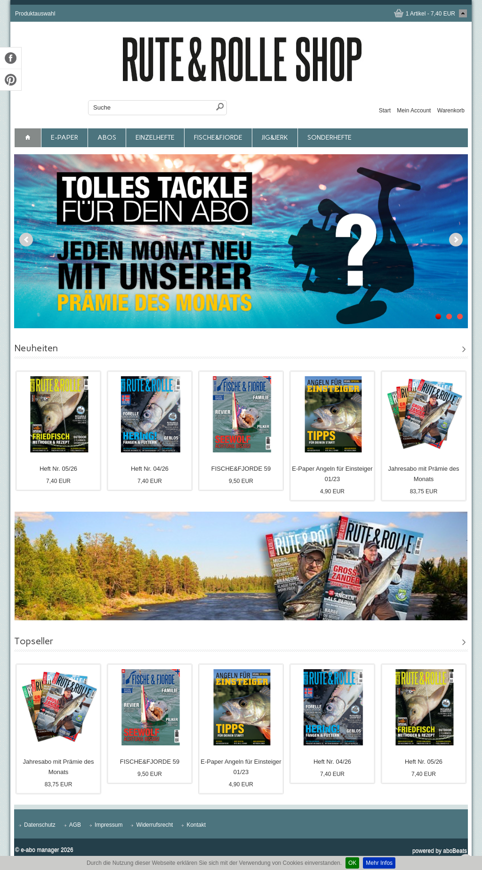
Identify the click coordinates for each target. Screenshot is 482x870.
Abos (106, 138)
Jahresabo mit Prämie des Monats (423, 473)
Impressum (108, 825)
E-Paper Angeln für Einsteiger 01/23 (332, 473)
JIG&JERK (275, 138)
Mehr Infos (379, 863)
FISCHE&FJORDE (218, 138)
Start (385, 110)
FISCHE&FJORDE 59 (241, 468)
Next (456, 239)
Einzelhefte (155, 138)
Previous (26, 239)
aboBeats (455, 850)
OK (352, 863)
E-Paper (64, 138)
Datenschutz (40, 825)
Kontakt (196, 825)
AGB (75, 825)
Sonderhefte (329, 138)
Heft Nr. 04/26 (150, 468)
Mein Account (414, 110)
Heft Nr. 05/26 (58, 468)
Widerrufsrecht (154, 825)
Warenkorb (451, 110)
